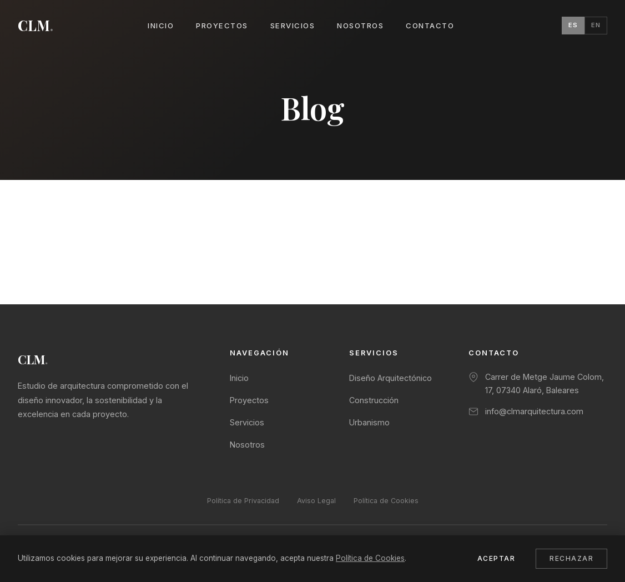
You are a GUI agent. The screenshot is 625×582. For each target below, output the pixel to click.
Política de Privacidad (243, 500)
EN (596, 25)
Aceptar (496, 558)
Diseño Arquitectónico (390, 378)
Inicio (161, 25)
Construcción (374, 400)
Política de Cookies (386, 500)
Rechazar (571, 558)
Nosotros (360, 25)
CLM (35, 25)
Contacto (430, 25)
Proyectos (222, 25)
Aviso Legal (316, 500)
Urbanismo (369, 422)
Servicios (292, 25)
